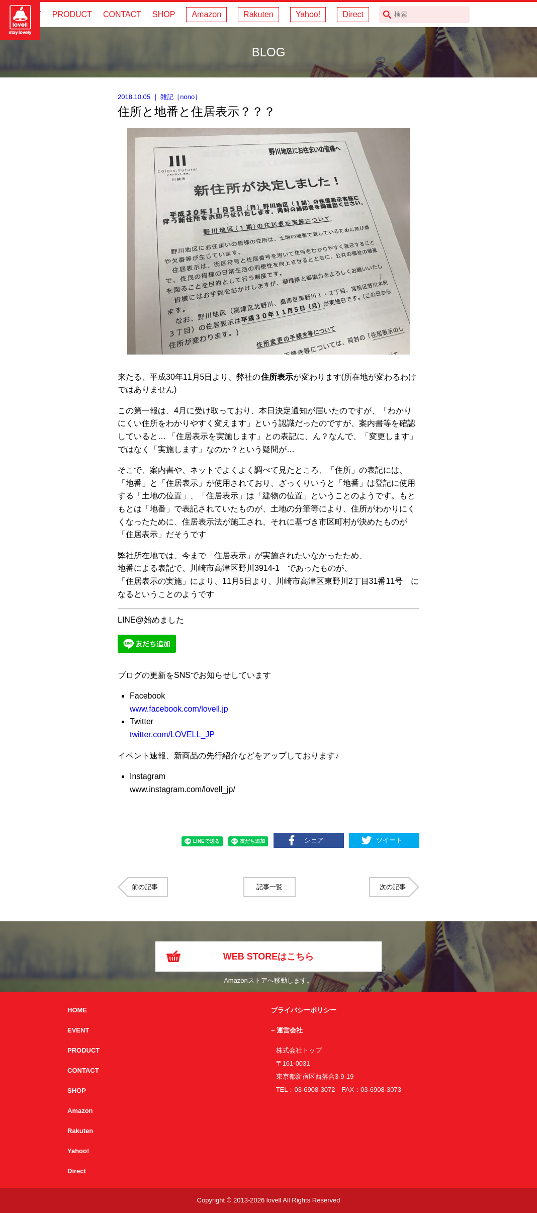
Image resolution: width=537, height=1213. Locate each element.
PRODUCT (72, 14)
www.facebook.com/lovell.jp (179, 709)
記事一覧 (269, 887)
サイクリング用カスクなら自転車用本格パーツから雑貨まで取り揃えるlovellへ (20, 20)
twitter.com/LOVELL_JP (172, 734)
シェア (314, 840)
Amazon (206, 14)
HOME (77, 1010)
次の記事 (393, 887)
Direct (353, 14)
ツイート (389, 840)
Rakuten (258, 14)
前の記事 (145, 887)
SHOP (163, 14)
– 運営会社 (287, 1030)
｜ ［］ (159, 97)
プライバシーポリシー (303, 1010)
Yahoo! (308, 14)
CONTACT (122, 14)
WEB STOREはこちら (268, 956)
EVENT (78, 1030)
